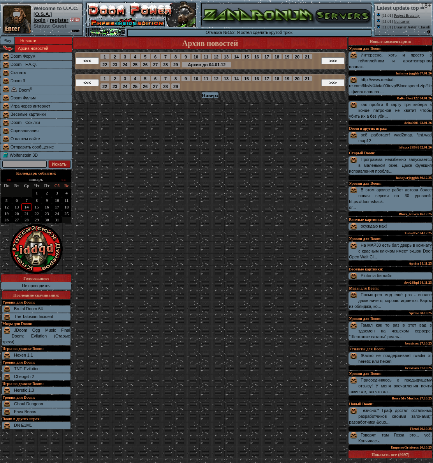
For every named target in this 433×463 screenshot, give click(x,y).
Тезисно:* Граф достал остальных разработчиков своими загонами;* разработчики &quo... (390, 416)
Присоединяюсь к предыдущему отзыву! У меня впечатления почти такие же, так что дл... (390, 386)
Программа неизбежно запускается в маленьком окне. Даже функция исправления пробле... (390, 165)
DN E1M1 (23, 425)
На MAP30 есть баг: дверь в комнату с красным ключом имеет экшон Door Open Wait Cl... (390, 251)
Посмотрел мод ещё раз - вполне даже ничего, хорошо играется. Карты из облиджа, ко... (390, 300)
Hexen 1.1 (23, 355)
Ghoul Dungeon (28, 403)
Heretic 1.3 (24, 390)
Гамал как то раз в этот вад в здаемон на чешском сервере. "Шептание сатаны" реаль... (390, 331)
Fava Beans (25, 411)
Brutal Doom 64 (28, 308)
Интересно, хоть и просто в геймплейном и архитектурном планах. (390, 61)
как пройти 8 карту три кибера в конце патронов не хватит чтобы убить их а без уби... (390, 110)
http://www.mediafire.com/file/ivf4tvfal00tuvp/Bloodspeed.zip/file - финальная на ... (390, 85)
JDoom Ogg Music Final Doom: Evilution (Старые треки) (36, 336)
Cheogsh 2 (24, 376)
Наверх (210, 95)
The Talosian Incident (33, 316)
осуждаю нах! (374, 226)
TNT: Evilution (27, 368)
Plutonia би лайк (376, 275)
